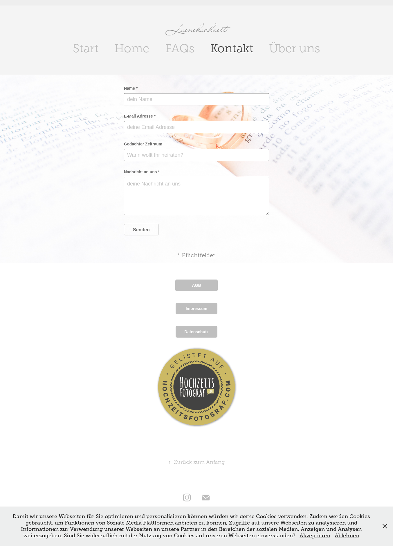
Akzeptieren (315, 535)
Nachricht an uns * (142, 172)
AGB (196, 285)
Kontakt (231, 48)
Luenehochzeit (196, 28)
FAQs (179, 48)
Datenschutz (196, 331)
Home (131, 48)
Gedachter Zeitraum (143, 144)
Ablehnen (347, 535)
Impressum (197, 308)
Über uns (294, 48)
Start (86, 48)
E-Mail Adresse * (140, 116)
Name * (131, 88)
